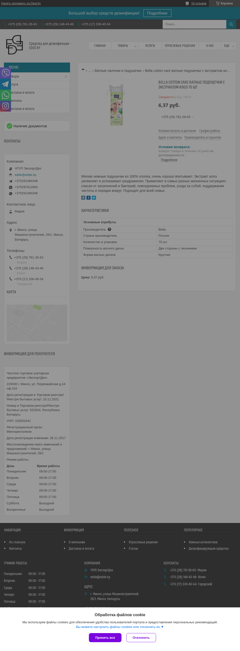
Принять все (105, 637)
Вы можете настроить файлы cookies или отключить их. (118, 627)
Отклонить (141, 637)
